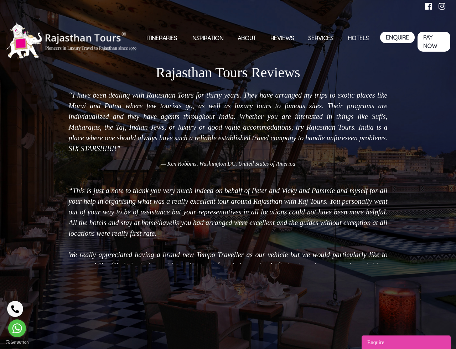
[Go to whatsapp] (17, 328)
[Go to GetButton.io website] (17, 342)
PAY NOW (430, 42)
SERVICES (320, 38)
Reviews (282, 38)
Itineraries (161, 38)
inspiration (207, 38)
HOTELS (358, 38)
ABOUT (247, 38)
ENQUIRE (397, 37)
